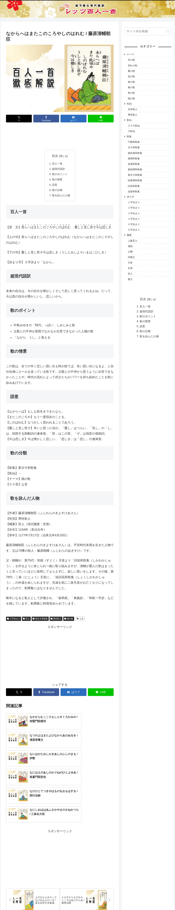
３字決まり (13, 620)
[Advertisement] (60, 137)
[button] (168, 31)
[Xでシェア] (19, 118)
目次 (55, 156)
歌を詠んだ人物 (61, 196)
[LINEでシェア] (101, 118)
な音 (80, 620)
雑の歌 (68, 620)
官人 (26, 620)
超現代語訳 (58, 169)
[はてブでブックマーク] (73, 118)
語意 (54, 185)
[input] (147, 31)
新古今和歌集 (40, 620)
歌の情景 (57, 180)
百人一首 (57, 163)
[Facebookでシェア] (46, 118)
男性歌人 (56, 620)
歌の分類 (57, 191)
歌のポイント (60, 174)
